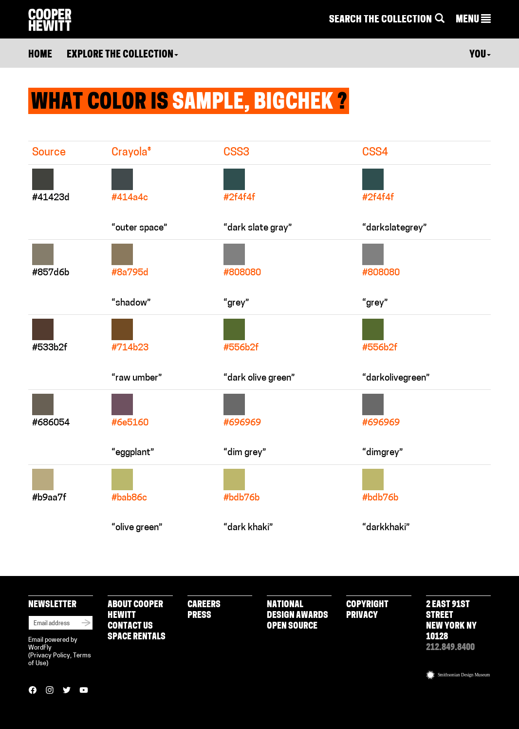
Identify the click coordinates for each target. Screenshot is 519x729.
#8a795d (129, 273)
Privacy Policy (50, 655)
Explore (122, 55)
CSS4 (375, 152)
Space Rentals (137, 637)
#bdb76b (241, 498)
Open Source (292, 626)
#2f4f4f (239, 198)
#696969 (242, 423)
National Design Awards (297, 610)
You (480, 55)
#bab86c (129, 498)
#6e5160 (129, 423)
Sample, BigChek (253, 103)
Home (40, 55)
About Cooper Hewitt (135, 610)
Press (199, 615)
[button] (473, 20)
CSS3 (236, 152)
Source (49, 152)
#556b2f (241, 348)
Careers (204, 605)
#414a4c (129, 198)
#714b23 (129, 348)
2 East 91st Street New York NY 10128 (451, 621)
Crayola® (131, 152)
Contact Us (130, 626)
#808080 (242, 273)
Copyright (367, 605)
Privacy (362, 615)
